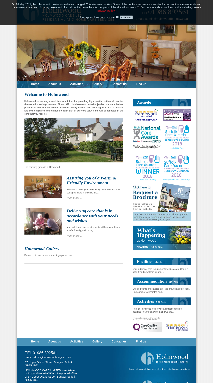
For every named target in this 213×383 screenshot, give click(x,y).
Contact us (119, 84)
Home (35, 84)
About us (54, 84)
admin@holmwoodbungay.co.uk (52, 357)
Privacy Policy (166, 369)
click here (160, 262)
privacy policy (106, 9)
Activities (76, 84)
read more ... (75, 198)
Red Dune (186, 369)
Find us (141, 84)
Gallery (97, 84)
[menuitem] (39, 84)
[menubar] (93, 84)
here (39, 255)
